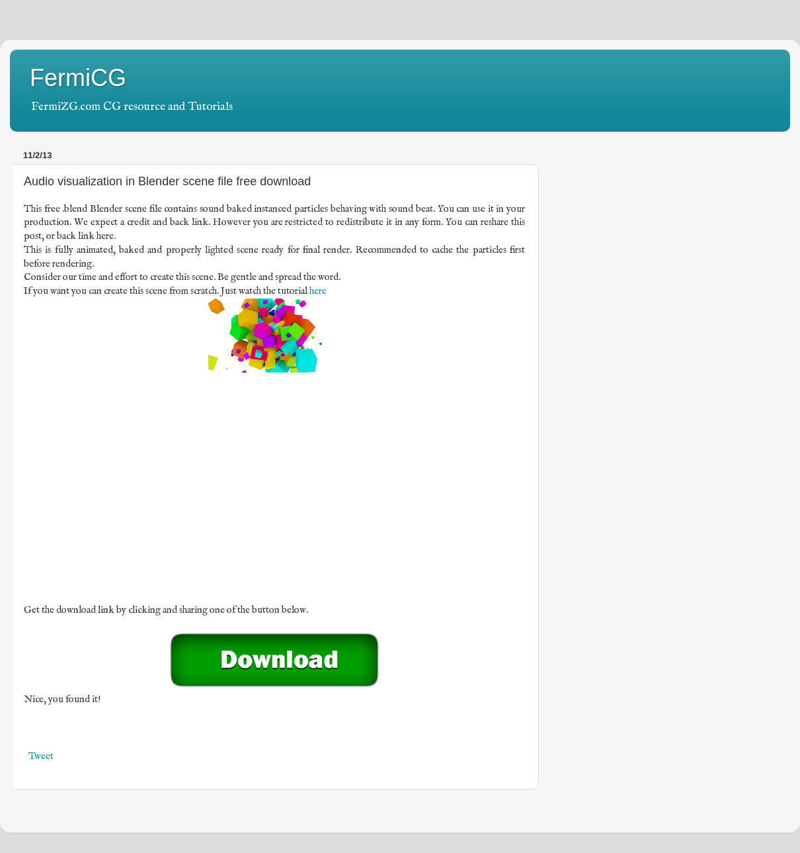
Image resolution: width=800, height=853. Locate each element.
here (318, 291)
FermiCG (78, 77)
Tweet (41, 756)
